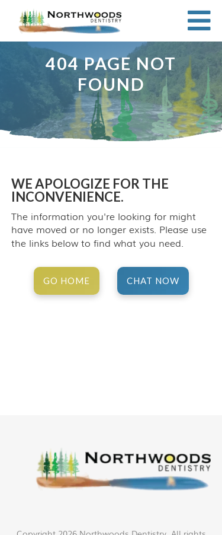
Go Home (66, 280)
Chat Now (153, 280)
